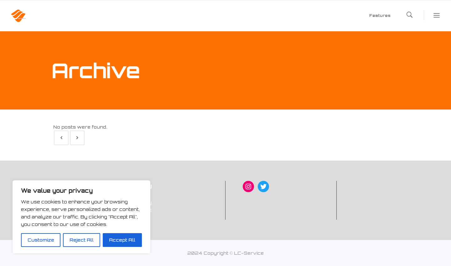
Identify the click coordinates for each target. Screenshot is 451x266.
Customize (41, 240)
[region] (81, 216)
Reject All (82, 240)
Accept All (122, 240)
